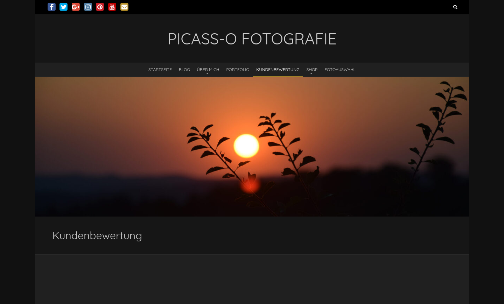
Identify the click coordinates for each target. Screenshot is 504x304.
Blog (184, 69)
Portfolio (237, 69)
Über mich (208, 69)
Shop (312, 69)
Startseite (160, 69)
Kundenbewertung (277, 69)
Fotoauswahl (340, 69)
